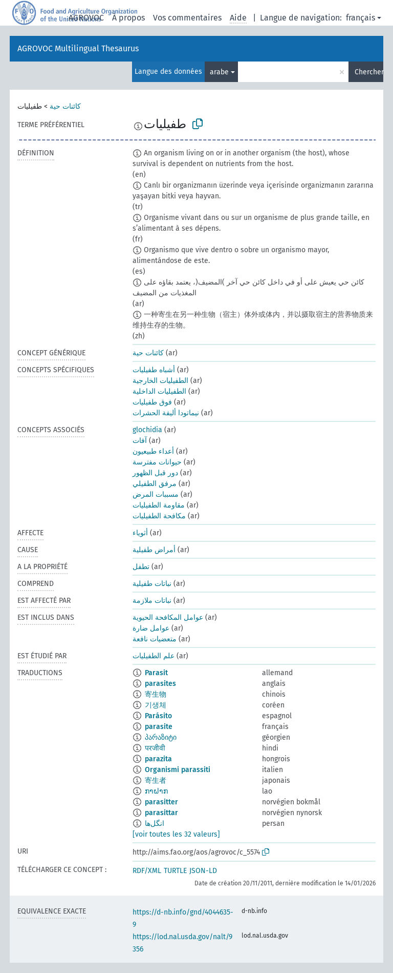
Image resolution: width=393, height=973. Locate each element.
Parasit (156, 672)
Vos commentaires (187, 18)
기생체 (155, 705)
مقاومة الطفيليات (159, 505)
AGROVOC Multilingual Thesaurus (78, 48)
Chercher (369, 72)
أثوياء (140, 533)
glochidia (147, 429)
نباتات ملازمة (152, 600)
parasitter (161, 802)
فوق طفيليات (152, 402)
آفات (140, 440)
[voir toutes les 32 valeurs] (176, 834)
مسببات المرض (156, 494)
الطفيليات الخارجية (160, 380)
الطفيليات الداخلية (159, 391)
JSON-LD (203, 870)
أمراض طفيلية (154, 549)
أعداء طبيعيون (153, 451)
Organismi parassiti (177, 769)
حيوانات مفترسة (157, 462)
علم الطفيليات (153, 656)
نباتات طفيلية (152, 583)
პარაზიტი (161, 737)
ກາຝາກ (156, 791)
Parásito (158, 716)
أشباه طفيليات (154, 370)
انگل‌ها (154, 823)
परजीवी (155, 748)
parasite (158, 726)
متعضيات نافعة (155, 639)
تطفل (141, 566)
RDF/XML (147, 870)
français (360, 18)
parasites (160, 683)
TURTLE (175, 870)
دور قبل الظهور (155, 473)
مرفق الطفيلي (155, 483)
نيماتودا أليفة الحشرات (166, 413)
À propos (128, 18)
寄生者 (155, 780)
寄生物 (155, 694)
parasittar (161, 812)
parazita (158, 759)
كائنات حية (65, 106)
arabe (219, 72)
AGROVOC (86, 18)
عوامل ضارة (151, 628)
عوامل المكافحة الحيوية (168, 617)
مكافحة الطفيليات (159, 516)
